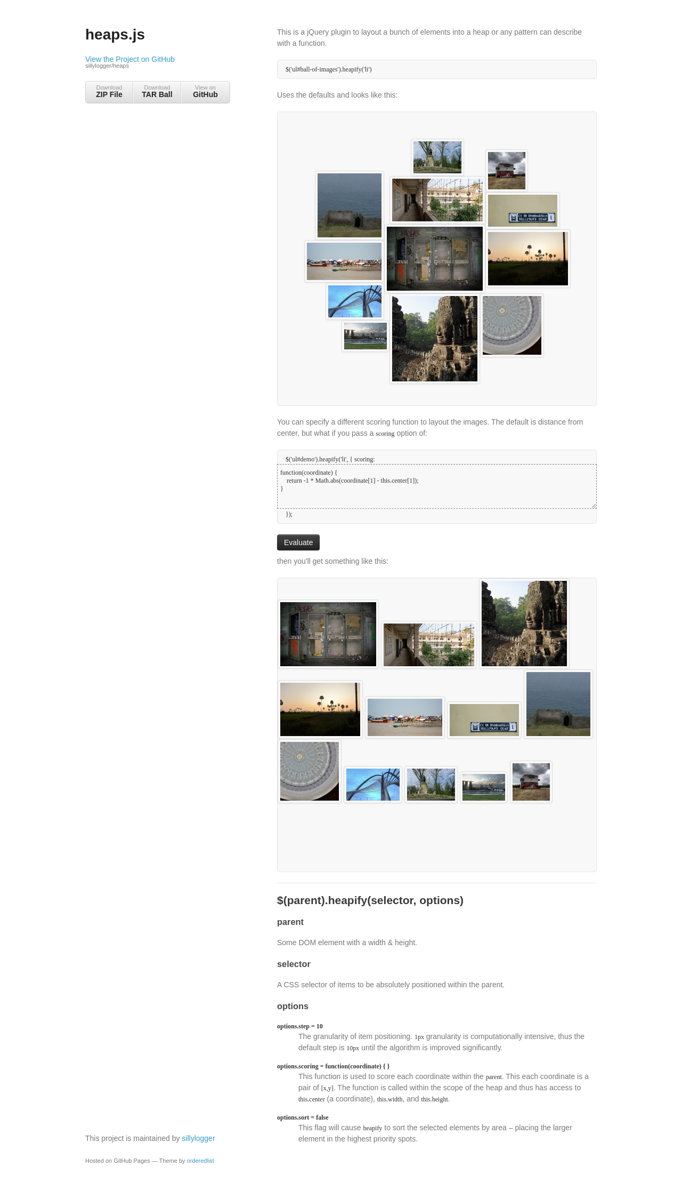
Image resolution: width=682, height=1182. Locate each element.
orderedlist (200, 1160)
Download (109, 91)
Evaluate (298, 542)
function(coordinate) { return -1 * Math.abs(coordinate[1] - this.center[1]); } (437, 486)
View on (205, 91)
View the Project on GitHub (157, 62)
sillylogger (198, 1138)
